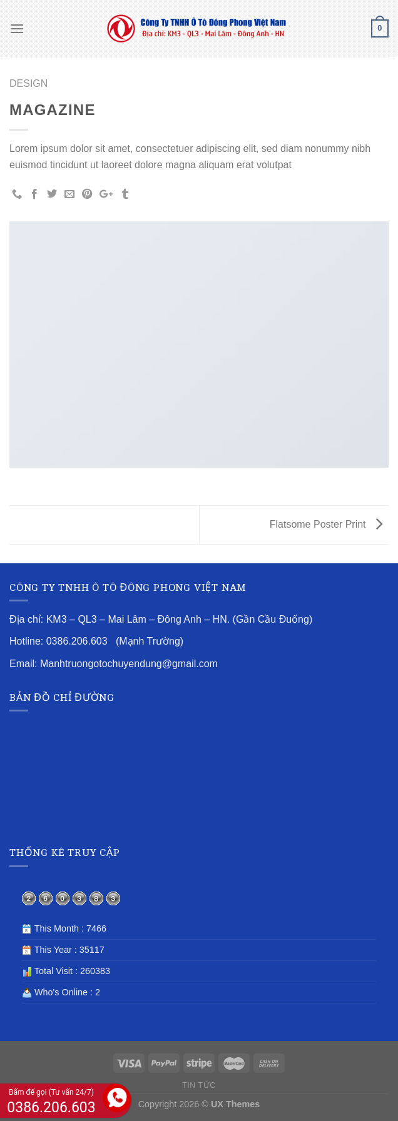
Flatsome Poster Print (326, 524)
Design (28, 83)
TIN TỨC (198, 1085)
